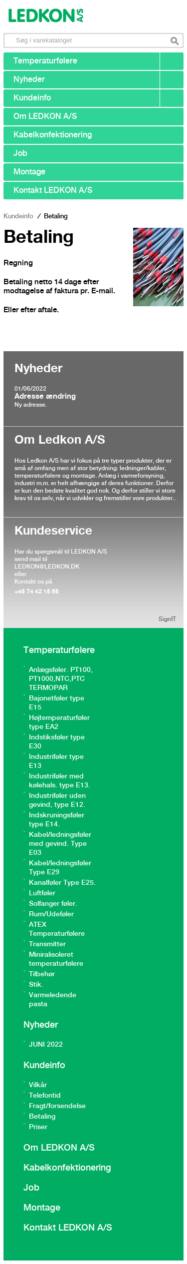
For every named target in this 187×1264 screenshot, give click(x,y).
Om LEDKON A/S (45, 116)
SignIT (167, 619)
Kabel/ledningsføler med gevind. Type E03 (60, 843)
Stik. (36, 984)
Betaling (42, 1116)
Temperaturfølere (45, 61)
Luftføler (42, 893)
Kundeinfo (32, 98)
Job (20, 153)
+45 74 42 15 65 (36, 592)
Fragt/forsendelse (57, 1106)
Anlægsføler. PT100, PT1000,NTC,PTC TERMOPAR (61, 678)
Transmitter (47, 944)
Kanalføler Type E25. (62, 882)
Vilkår (38, 1085)
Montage (29, 172)
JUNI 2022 (46, 1044)
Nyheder (29, 79)
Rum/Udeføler (51, 914)
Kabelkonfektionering (52, 135)
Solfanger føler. (53, 903)
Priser (38, 1127)
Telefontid (45, 1095)
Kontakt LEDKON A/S (52, 190)
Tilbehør (42, 974)
